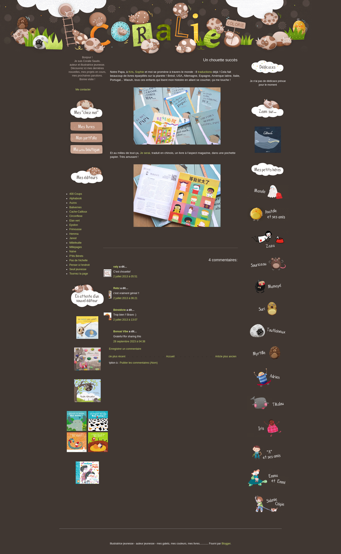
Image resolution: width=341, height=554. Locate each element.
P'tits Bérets (76, 256)
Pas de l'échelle (78, 260)
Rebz (116, 288)
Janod (73, 238)
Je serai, (145, 153)
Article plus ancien (225, 356)
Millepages (75, 247)
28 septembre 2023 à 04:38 (129, 341)
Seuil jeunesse (77, 269)
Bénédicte (119, 309)
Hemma (74, 233)
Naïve (72, 251)
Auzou (73, 202)
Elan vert (74, 220)
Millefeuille (75, 242)
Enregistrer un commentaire (125, 348)
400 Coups (75, 193)
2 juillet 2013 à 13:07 (125, 319)
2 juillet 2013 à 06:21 (125, 298)
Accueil (170, 356)
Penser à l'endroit (79, 264)
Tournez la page (78, 273)
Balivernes (75, 207)
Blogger (226, 543)
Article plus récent (115, 356)
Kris (131, 71)
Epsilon (73, 224)
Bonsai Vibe (120, 331)
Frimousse (75, 229)
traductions (204, 71)
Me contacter (82, 89)
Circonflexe (75, 216)
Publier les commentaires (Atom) (139, 362)
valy (115, 266)
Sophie (140, 71)
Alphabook (75, 198)
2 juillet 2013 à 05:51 (125, 276)
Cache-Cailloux (78, 211)
